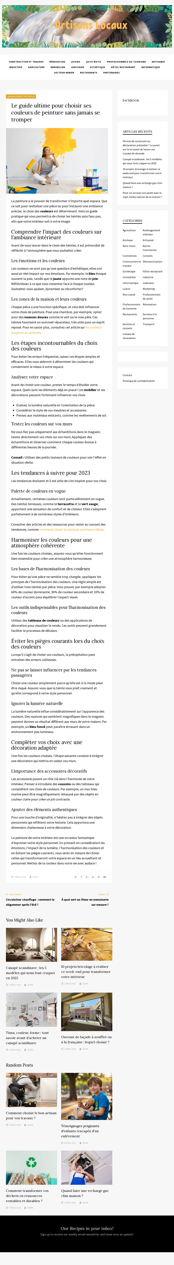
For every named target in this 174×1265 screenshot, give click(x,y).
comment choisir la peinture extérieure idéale (71, 529)
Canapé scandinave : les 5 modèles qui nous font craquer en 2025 (30, 972)
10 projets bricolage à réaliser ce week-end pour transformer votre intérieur (86, 971)
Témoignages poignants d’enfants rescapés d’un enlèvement (80, 1130)
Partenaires (111, 72)
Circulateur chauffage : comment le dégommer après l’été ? (30, 901)
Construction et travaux (26, 61)
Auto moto (93, 61)
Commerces (130, 255)
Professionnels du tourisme (126, 61)
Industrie (15, 67)
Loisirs (75, 61)
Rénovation (57, 61)
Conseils (148, 255)
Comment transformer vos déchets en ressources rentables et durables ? (27, 1195)
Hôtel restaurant (123, 67)
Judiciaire (77, 67)
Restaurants (89, 72)
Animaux (128, 240)
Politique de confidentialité (139, 381)
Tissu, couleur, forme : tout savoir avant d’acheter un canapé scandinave (27, 1037)
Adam (35, 876)
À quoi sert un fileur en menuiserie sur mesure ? (85, 901)
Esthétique (97, 67)
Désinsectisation (152, 261)
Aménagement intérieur (21, 96)
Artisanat (158, 61)
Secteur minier (64, 72)
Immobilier (57, 67)
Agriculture (36, 67)
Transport (149, 324)
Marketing (149, 288)
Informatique (150, 67)
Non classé (129, 294)
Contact (127, 375)
